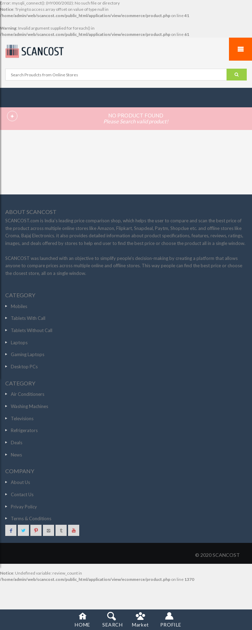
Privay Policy (24, 506)
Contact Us (22, 494)
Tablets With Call (28, 318)
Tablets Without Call (31, 330)
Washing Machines (29, 406)
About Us (20, 482)
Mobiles (19, 306)
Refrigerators (24, 430)
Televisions (22, 418)
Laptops (19, 342)
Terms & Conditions (31, 518)
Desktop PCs (24, 366)
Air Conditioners (27, 394)
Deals (16, 442)
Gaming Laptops (27, 354)
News (16, 455)
